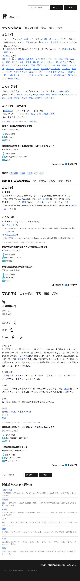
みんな (28, 69)
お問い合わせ (71, 565)
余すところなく (20, 72)
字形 (27, 356)
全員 (26, 39)
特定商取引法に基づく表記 (56, 565)
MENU (4, 2)
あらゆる (45, 69)
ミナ (18, 375)
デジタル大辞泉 (11, 27)
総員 (43, 59)
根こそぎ (19, 69)
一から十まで (50, 72)
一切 (4, 75)
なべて (9, 72)
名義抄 (7, 375)
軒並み (57, 65)
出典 (39, 199)
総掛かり (50, 62)
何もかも (25, 65)
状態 (24, 202)
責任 (6, 52)
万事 (33, 65)
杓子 (36, 173)
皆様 (21, 62)
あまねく (62, 72)
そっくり (10, 69)
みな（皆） (65, 91)
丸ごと (20, 75)
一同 (49, 59)
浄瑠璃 (22, 173)
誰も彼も (30, 59)
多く (51, 39)
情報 (31, 121)
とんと (36, 69)
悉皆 (4, 418)
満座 (61, 59)
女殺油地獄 (13, 173)
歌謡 (67, 199)
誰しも (21, 59)
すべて (7, 56)
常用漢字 (8, 111)
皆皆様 (28, 62)
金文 (21, 356)
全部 (45, 39)
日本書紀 (46, 199)
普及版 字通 (9, 293)
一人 (25, 91)
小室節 (29, 173)
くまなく (66, 69)
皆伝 (27, 114)
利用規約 (43, 565)
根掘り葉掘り (14, 78)
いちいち (48, 75)
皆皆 (8, 62)
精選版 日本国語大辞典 (16, 180)
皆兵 (33, 114)
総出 (43, 62)
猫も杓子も (61, 62)
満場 (66, 59)
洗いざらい (55, 69)
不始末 (67, 49)
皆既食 (46, 114)
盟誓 (20, 359)
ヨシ (41, 375)
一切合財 (12, 75)
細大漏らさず (60, 75)
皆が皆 (36, 62)
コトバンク (12, 7)
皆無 (39, 114)
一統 (55, 59)
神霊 (66, 389)
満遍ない (72, 72)
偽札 (56, 42)
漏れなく (33, 72)
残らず (65, 65)
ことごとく (47, 65)
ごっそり (29, 75)
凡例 (35, 121)
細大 (41, 173)
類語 (5, 59)
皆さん (15, 62)
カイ (10, 311)
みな (6, 91)
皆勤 (21, 114)
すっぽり (39, 75)
